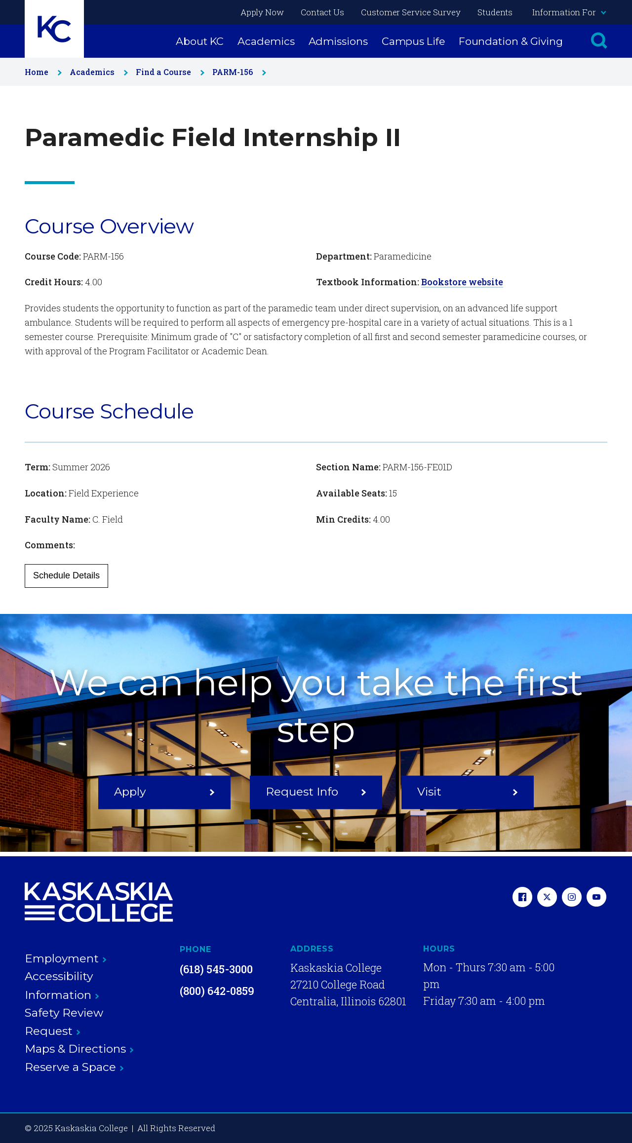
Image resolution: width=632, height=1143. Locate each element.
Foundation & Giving (511, 41)
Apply (164, 792)
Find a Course (168, 72)
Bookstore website (462, 282)
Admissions (338, 41)
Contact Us (322, 12)
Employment (66, 958)
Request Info (316, 792)
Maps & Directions (79, 1049)
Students (495, 12)
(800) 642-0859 (217, 991)
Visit (467, 792)
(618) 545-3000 (216, 969)
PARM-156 (237, 72)
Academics (265, 41)
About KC (200, 41)
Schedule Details (66, 575)
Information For (568, 12)
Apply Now (262, 12)
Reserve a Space (74, 1067)
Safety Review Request (64, 1022)
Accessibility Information (62, 985)
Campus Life (413, 41)
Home (41, 72)
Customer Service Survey (411, 12)
